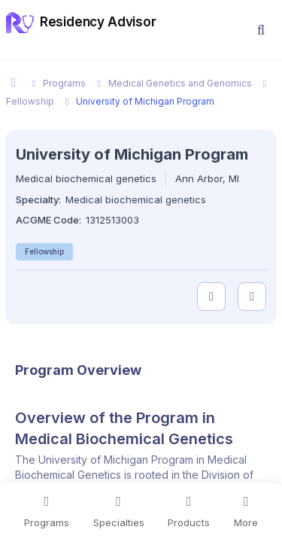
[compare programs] (252, 296)
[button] (261, 30)
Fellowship (44, 251)
